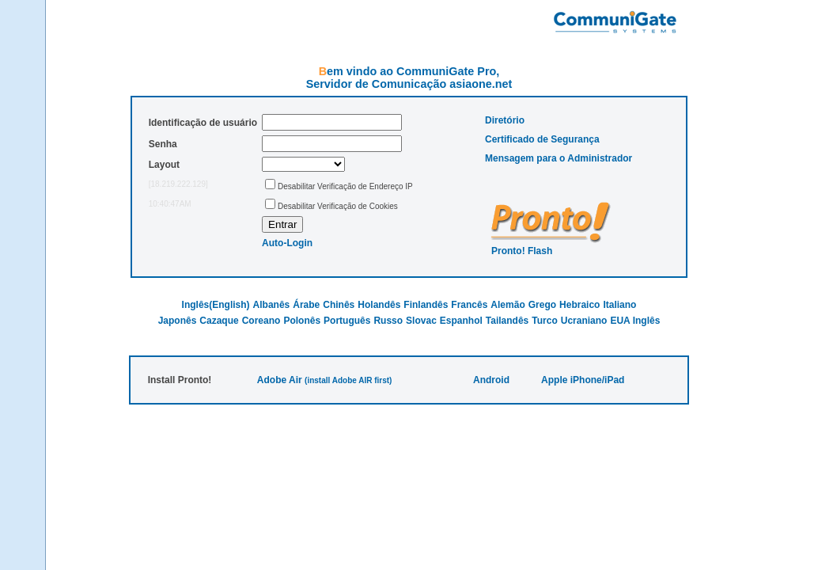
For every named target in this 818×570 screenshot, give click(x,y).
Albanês (271, 304)
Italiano (619, 304)
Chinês (338, 304)
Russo (388, 320)
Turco (544, 320)
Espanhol (461, 320)
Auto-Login (287, 243)
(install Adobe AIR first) (348, 380)
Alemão (507, 304)
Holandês (379, 304)
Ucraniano (584, 320)
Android (491, 380)
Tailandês (507, 320)
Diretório (505, 120)
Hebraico (579, 304)
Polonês (301, 320)
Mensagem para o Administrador (558, 158)
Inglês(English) (216, 304)
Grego (542, 304)
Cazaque (218, 320)
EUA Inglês (635, 320)
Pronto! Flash (521, 250)
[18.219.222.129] (178, 184)
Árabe (306, 304)
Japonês (177, 320)
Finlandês (425, 304)
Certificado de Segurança (542, 139)
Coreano (261, 320)
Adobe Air (279, 380)
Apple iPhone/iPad (582, 380)
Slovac (421, 320)
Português (347, 320)
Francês (469, 304)
